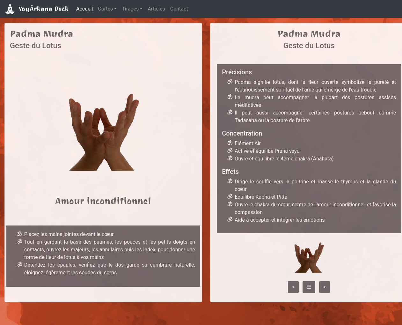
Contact (179, 9)
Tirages (130, 9)
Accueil (84, 9)
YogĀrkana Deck (37, 9)
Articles (156, 9)
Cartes (105, 9)
